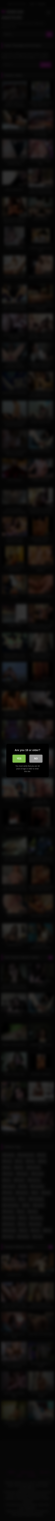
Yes (19, 758)
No (36, 758)
